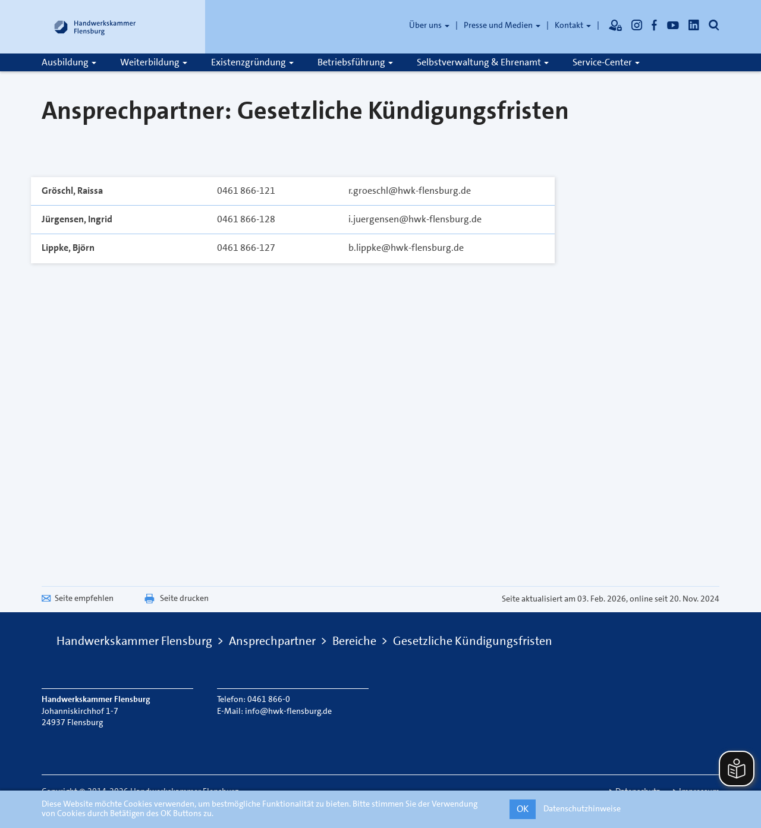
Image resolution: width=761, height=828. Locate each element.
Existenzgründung (252, 62)
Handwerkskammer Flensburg (134, 640)
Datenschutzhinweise (582, 808)
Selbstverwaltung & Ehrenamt (483, 62)
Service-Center (606, 62)
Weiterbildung (153, 62)
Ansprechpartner (272, 640)
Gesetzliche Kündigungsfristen (472, 640)
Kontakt (573, 25)
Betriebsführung (355, 62)
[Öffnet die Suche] (714, 25)
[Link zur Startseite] (95, 26)
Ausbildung (69, 62)
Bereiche (354, 640)
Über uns (429, 25)
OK (523, 808)
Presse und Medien (502, 25)
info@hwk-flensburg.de (288, 711)
